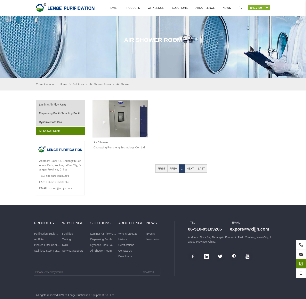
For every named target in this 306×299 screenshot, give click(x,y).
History (12, 239)
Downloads (15, 256)
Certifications (16, 245)
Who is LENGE (17, 233)
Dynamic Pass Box (50, 122)
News (227, 7)
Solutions (180, 7)
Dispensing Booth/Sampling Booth (59, 113)
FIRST (161, 168)
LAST (201, 168)
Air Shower (101, 142)
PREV (173, 168)
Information (43, 239)
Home (113, 7)
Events (40, 233)
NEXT (190, 168)
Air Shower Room (100, 84)
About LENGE (205, 7)
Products (132, 7)
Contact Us (15, 250)
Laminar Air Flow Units (52, 104)
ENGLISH (256, 7)
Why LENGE (156, 7)
